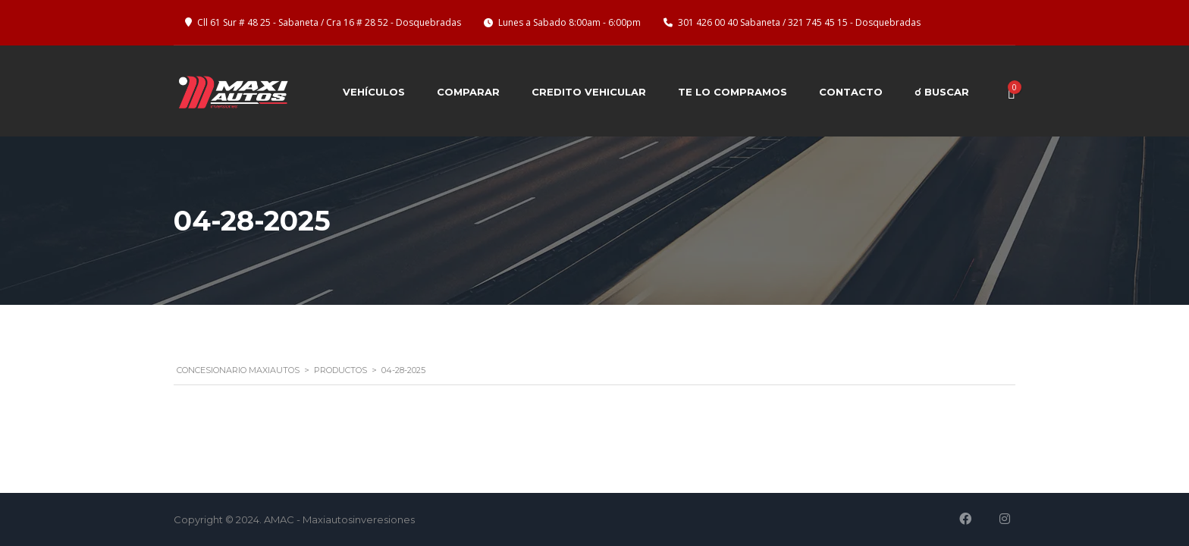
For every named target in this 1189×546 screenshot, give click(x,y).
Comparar (468, 92)
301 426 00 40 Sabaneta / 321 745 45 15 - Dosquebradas (799, 22)
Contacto (851, 92)
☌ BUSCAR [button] (941, 92)
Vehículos (374, 92)
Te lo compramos (732, 92)
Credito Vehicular (589, 92)
